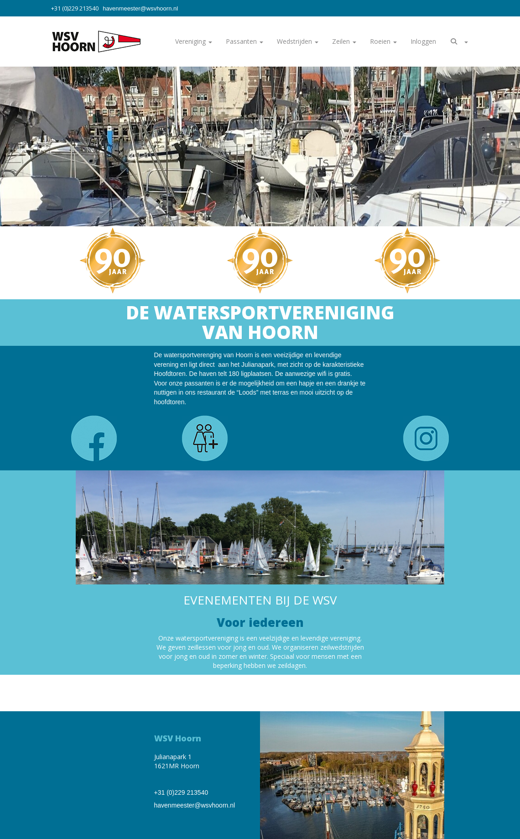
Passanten (244, 41)
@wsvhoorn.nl (140, 8)
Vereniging (193, 41)
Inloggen (423, 41)
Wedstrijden (297, 41)
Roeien (383, 41)
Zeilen (344, 41)
